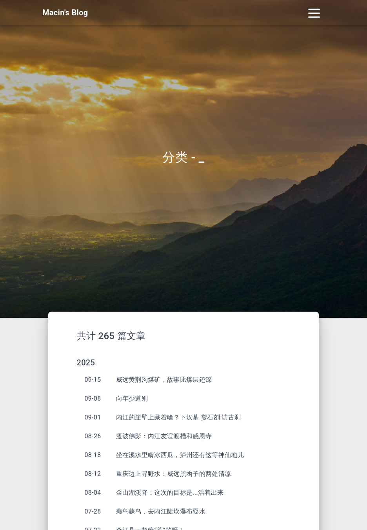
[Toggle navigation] (314, 12)
